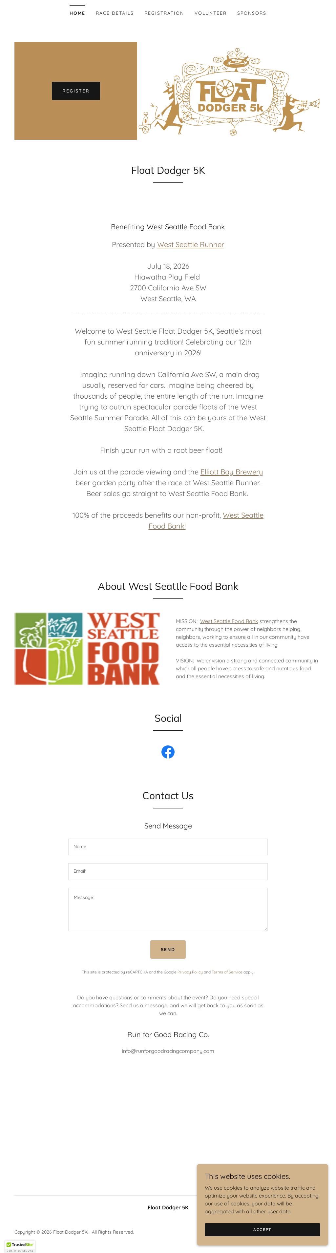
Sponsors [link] (251, 13)
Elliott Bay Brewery (231, 471)
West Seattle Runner (190, 244)
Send (168, 949)
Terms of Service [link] (227, 972)
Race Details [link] (115, 13)
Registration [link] (164, 13)
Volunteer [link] (211, 13)
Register (76, 91)
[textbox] (168, 847)
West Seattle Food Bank (229, 621)
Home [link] (77, 13)
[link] (168, 753)
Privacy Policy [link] (190, 972)
